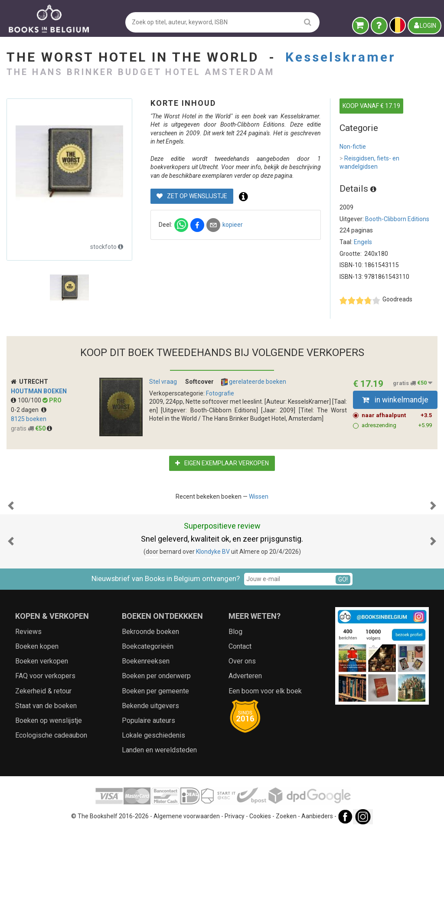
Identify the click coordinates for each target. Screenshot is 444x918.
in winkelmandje (395, 399)
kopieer (232, 224)
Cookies (260, 902)
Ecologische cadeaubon (51, 822)
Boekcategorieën (147, 733)
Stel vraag (163, 381)
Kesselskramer (340, 57)
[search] (308, 21)
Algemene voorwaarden (186, 902)
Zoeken (286, 902)
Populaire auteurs (148, 807)
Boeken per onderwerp (156, 762)
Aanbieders (317, 902)
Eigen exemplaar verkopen (222, 463)
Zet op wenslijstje (192, 196)
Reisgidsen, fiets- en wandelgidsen (369, 162)
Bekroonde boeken (150, 718)
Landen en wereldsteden (159, 837)
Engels (363, 241)
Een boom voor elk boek (265, 778)
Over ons (242, 748)
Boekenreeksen (146, 748)
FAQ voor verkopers (45, 762)
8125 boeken (28, 418)
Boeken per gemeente (155, 778)
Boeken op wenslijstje (48, 807)
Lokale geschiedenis (153, 822)
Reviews (28, 718)
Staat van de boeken (46, 792)
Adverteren (245, 762)
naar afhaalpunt (397, 415)
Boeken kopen (37, 733)
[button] (11, 549)
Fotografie (220, 393)
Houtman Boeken (39, 391)
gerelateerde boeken (253, 382)
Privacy (235, 902)
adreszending (397, 425)
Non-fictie (353, 146)
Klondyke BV (213, 638)
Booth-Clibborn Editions (397, 219)
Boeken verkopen (41, 748)
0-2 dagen (28, 409)
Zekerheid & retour (43, 778)
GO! (343, 666)
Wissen (258, 496)
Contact (240, 733)
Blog (235, 718)
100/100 (26, 400)
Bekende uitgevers (150, 792)
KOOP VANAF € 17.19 (371, 105)
